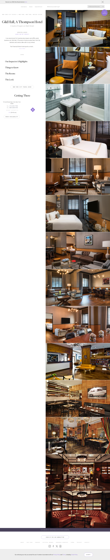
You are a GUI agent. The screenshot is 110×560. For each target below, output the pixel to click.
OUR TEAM (29, 542)
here (26, 2)
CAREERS (37, 542)
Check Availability (11, 116)
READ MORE (22, 48)
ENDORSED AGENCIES (62, 542)
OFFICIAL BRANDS (48, 542)
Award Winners (38, 6)
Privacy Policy (56, 554)
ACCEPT (88, 554)
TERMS (72, 542)
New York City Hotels (9, 14)
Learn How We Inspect (22, 34)
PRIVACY (79, 542)
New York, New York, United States (30, 14)
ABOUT (22, 542)
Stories (30, 6)
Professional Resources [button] (96, 6)
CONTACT (86, 542)
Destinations (24, 6)
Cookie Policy (74, 554)
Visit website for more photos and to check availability (55, 530)
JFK (9, 112)
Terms (64, 554)
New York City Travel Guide (22, 87)
